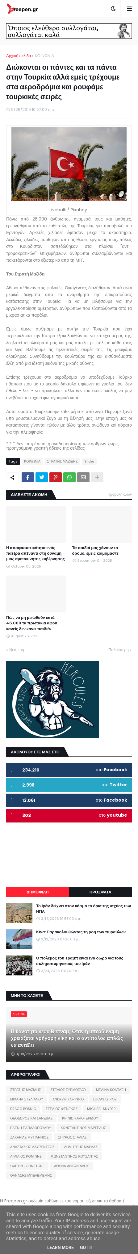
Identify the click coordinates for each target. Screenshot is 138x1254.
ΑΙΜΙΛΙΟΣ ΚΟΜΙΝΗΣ (26, 1156)
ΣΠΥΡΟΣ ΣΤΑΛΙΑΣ (72, 1137)
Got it (86, 1247)
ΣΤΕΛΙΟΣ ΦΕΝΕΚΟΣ (61, 1108)
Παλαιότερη (118, 650)
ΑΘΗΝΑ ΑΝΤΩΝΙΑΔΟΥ (71, 1165)
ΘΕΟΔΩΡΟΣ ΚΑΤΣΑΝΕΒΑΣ (31, 1118)
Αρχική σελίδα (18, 56)
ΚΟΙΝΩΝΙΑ (44, 56)
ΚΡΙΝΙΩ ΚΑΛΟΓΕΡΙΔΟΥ (80, 1118)
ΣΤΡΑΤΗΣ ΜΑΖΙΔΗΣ (62, 461)
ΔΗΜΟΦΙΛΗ (38, 892)
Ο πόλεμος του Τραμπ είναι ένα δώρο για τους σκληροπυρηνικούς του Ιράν (79, 961)
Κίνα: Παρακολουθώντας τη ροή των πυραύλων (81, 932)
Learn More (60, 1247)
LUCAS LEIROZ (105, 1099)
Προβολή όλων (119, 494)
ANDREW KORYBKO (68, 1099)
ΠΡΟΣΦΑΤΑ (100, 892)
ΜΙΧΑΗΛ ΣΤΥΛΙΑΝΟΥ (26, 1099)
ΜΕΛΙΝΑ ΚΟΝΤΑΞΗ (111, 1089)
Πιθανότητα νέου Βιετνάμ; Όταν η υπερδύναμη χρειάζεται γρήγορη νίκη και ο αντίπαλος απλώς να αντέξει (67, 1038)
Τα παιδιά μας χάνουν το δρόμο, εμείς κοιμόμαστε (95, 550)
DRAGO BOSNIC (23, 1108)
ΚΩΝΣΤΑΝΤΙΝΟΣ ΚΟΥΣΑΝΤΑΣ (74, 1156)
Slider (89, 461)
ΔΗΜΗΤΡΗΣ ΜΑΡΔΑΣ (81, 1146)
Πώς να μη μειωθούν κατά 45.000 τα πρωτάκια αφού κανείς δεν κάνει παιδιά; (31, 623)
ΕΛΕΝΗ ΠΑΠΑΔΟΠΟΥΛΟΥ (30, 1127)
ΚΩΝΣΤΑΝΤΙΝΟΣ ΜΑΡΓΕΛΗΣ (83, 1127)
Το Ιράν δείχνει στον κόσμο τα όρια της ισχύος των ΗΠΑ (83, 908)
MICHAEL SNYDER (101, 1108)
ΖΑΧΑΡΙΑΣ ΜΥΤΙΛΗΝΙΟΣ (29, 1137)
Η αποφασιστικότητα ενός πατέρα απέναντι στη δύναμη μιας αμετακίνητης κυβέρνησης (35, 553)
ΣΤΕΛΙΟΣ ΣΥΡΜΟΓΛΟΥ (68, 1089)
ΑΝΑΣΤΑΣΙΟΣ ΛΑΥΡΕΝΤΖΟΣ (32, 1146)
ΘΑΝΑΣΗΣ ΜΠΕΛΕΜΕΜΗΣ (31, 1175)
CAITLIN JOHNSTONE (27, 1165)
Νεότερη (16, 650)
